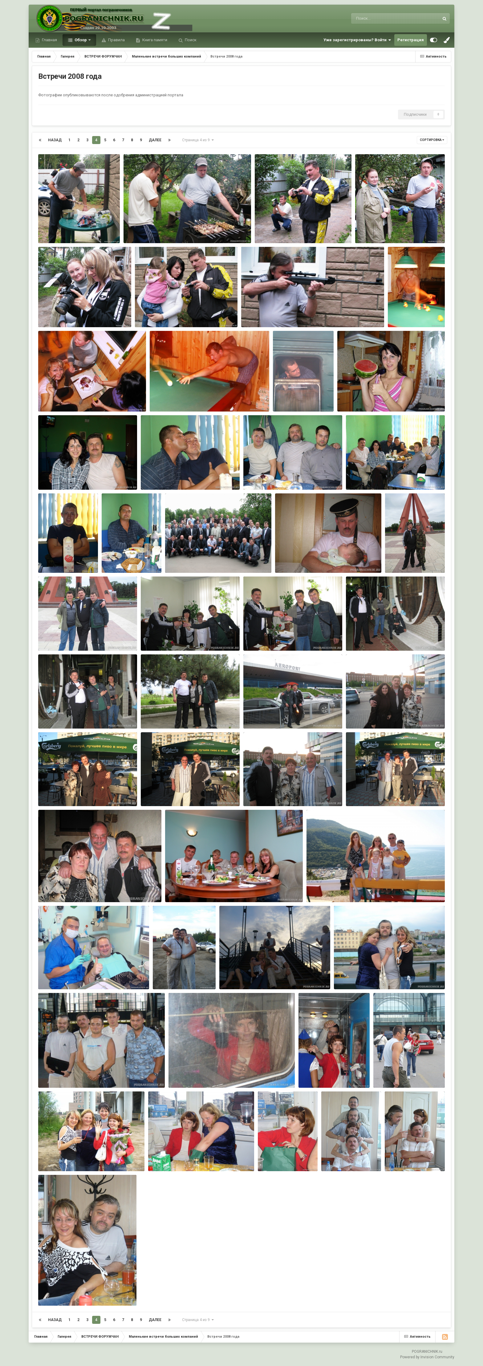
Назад (55, 140)
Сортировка (432, 140)
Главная (49, 40)
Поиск (190, 40)
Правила (116, 40)
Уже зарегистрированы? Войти (357, 40)
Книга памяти (154, 40)
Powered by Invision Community (427, 1357)
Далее (155, 140)
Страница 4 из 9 (198, 140)
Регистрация (410, 40)
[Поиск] (383, 18)
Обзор (81, 40)
